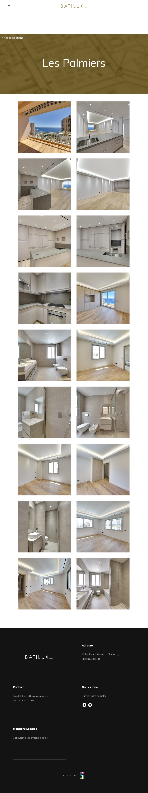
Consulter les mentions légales (30, 737)
